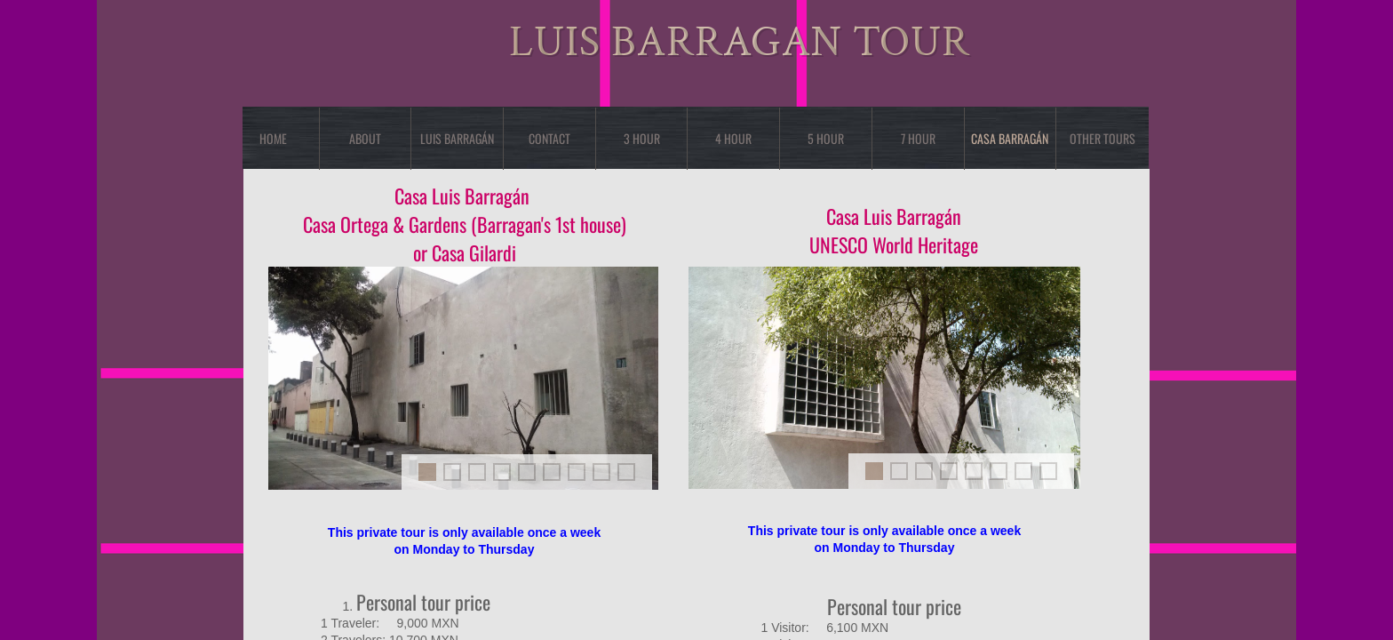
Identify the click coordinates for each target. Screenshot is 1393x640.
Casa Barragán (1009, 138)
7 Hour (918, 138)
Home (273, 138)
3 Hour (642, 138)
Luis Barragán (457, 138)
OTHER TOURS (1102, 138)
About (365, 138)
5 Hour (826, 138)
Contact (549, 138)
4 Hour (733, 138)
